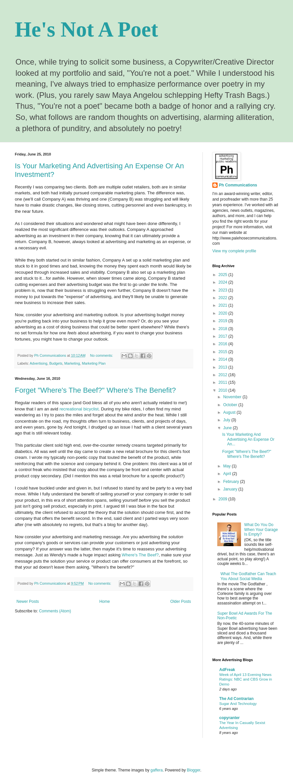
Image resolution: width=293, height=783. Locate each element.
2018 (223, 328)
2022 (223, 297)
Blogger (193, 770)
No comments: (102, 355)
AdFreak (227, 669)
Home (104, 601)
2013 (223, 367)
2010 (223, 390)
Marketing (72, 363)
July (227, 420)
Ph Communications (238, 185)
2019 (223, 321)
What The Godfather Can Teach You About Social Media (248, 576)
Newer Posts (27, 601)
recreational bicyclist (79, 408)
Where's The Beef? (140, 554)
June (228, 428)
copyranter (229, 717)
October (230, 405)
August (230, 412)
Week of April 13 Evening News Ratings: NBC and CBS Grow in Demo (245, 679)
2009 (223, 499)
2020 (223, 313)
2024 (223, 282)
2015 (223, 352)
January (230, 489)
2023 (223, 290)
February (231, 481)
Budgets (56, 363)
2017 (223, 336)
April (227, 473)
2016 (223, 344)
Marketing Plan (94, 363)
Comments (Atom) (55, 611)
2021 (223, 305)
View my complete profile (234, 251)
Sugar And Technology (238, 704)
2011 (223, 382)
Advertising (38, 363)
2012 (223, 375)
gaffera (156, 770)
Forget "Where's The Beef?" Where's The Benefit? (95, 390)
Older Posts (180, 601)
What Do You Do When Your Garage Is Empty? (261, 529)
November (233, 397)
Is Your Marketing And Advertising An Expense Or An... (248, 439)
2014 (223, 359)
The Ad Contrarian (236, 698)
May (227, 466)
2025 (223, 274)
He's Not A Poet (86, 29)
